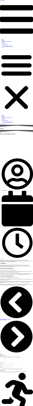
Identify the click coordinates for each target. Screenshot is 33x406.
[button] (16, 81)
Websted (1, 368)
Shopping (3, 40)
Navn (1, 365)
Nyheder (3, 115)
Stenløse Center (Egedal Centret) (7, 41)
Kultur (2, 43)
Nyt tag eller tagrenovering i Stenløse (8, 46)
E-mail (1, 366)
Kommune (3, 42)
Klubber (4, 118)
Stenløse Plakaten (5, 44)
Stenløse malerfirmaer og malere (7, 121)
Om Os (3, 47)
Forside (3, 39)
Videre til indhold (2, 0)
